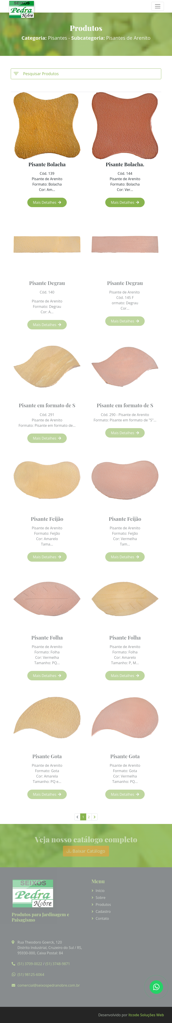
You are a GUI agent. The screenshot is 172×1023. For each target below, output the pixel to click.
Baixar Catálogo (86, 851)
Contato (102, 918)
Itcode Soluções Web (146, 1014)
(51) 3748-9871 (57, 963)
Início (100, 890)
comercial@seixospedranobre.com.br (48, 985)
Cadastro (103, 911)
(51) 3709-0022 (29, 963)
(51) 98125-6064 (30, 974)
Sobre (100, 897)
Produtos (103, 904)
